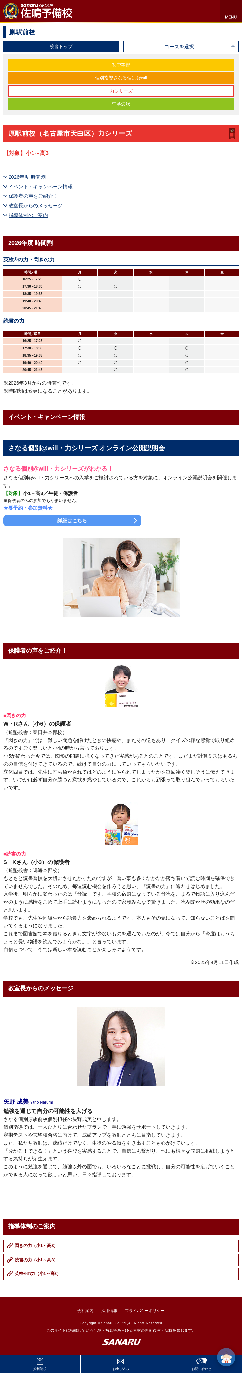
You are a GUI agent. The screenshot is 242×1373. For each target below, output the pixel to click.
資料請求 (40, 1369)
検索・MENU (231, 11)
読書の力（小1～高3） (36, 1259)
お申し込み (121, 1369)
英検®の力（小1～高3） (38, 1273)
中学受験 (121, 103)
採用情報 (109, 1310)
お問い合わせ (201, 1369)
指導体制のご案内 (28, 215)
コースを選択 (179, 46)
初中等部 (121, 64)
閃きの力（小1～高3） (36, 1245)
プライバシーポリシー (145, 1310)
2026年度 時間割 (27, 177)
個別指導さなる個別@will (121, 77)
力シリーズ (121, 91)
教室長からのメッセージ (36, 205)
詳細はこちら (72, 520)
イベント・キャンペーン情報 (41, 186)
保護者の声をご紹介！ (33, 196)
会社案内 (85, 1310)
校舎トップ (61, 46)
